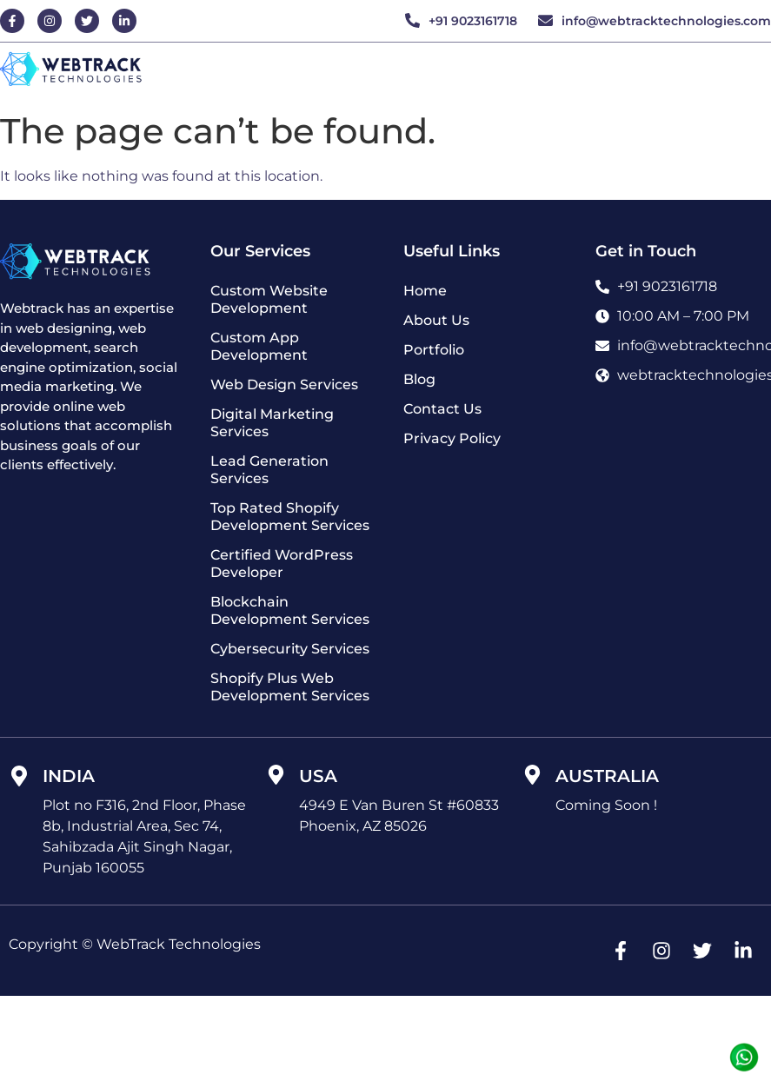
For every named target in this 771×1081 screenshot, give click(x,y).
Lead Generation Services (269, 470)
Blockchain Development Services (289, 610)
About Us (436, 320)
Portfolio (433, 350)
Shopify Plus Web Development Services (289, 687)
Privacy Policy (452, 438)
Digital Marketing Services (272, 423)
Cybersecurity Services (289, 648)
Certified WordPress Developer (281, 563)
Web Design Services (284, 384)
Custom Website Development (269, 299)
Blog (419, 379)
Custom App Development (259, 346)
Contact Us (442, 409)
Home (425, 290)
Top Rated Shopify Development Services (289, 517)
